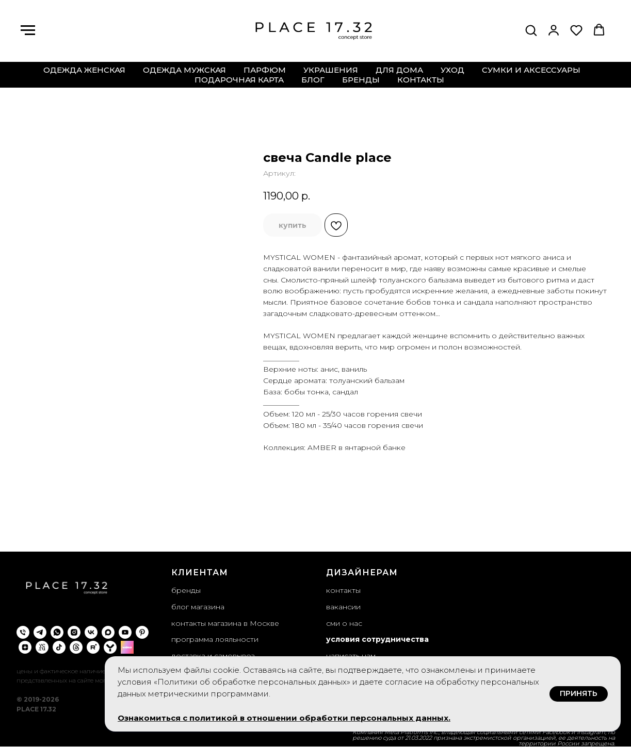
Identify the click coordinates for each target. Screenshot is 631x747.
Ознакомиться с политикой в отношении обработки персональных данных (283, 718)
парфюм (265, 70)
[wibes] (127, 647)
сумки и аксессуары (531, 70)
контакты (420, 80)
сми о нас (344, 623)
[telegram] (40, 632)
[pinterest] (142, 632)
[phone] (23, 632)
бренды (361, 80)
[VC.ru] (42, 647)
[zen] (25, 647)
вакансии (343, 606)
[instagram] (74, 632)
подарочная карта (239, 80)
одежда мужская (184, 70)
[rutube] (93, 647)
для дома (399, 70)
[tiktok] (59, 647)
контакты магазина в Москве (225, 623)
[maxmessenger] (108, 632)
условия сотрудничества (377, 639)
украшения (330, 70)
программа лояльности (214, 639)
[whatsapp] (57, 632)
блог (313, 80)
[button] (531, 30)
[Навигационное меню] (28, 30)
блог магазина (197, 606)
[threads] (76, 647)
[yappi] (110, 647)
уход (452, 70)
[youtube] (125, 632)
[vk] (91, 632)
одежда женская (84, 70)
